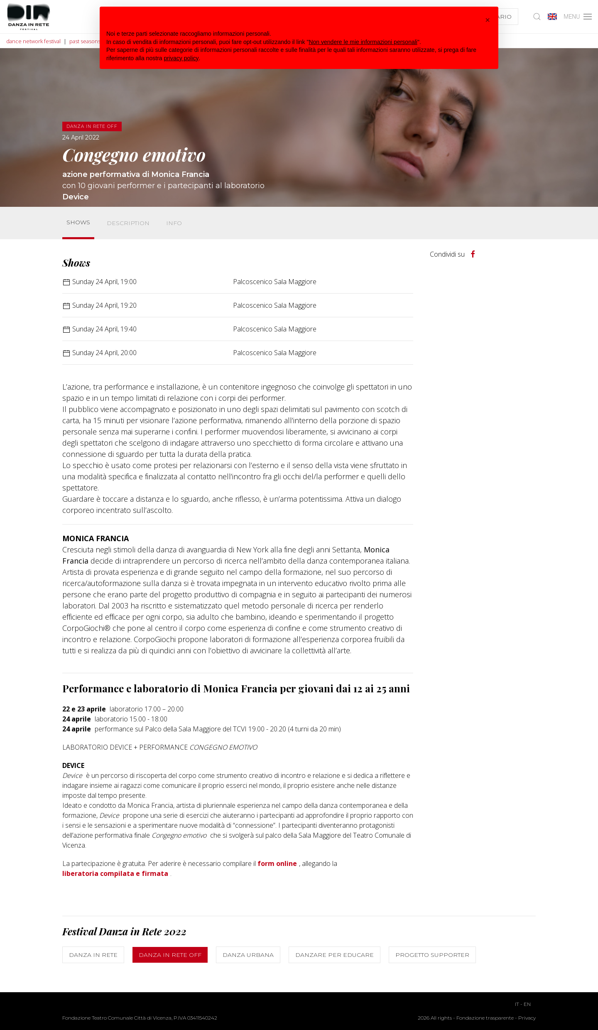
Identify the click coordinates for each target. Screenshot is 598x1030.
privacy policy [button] (181, 58)
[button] (487, 20)
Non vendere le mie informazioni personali (363, 42)
